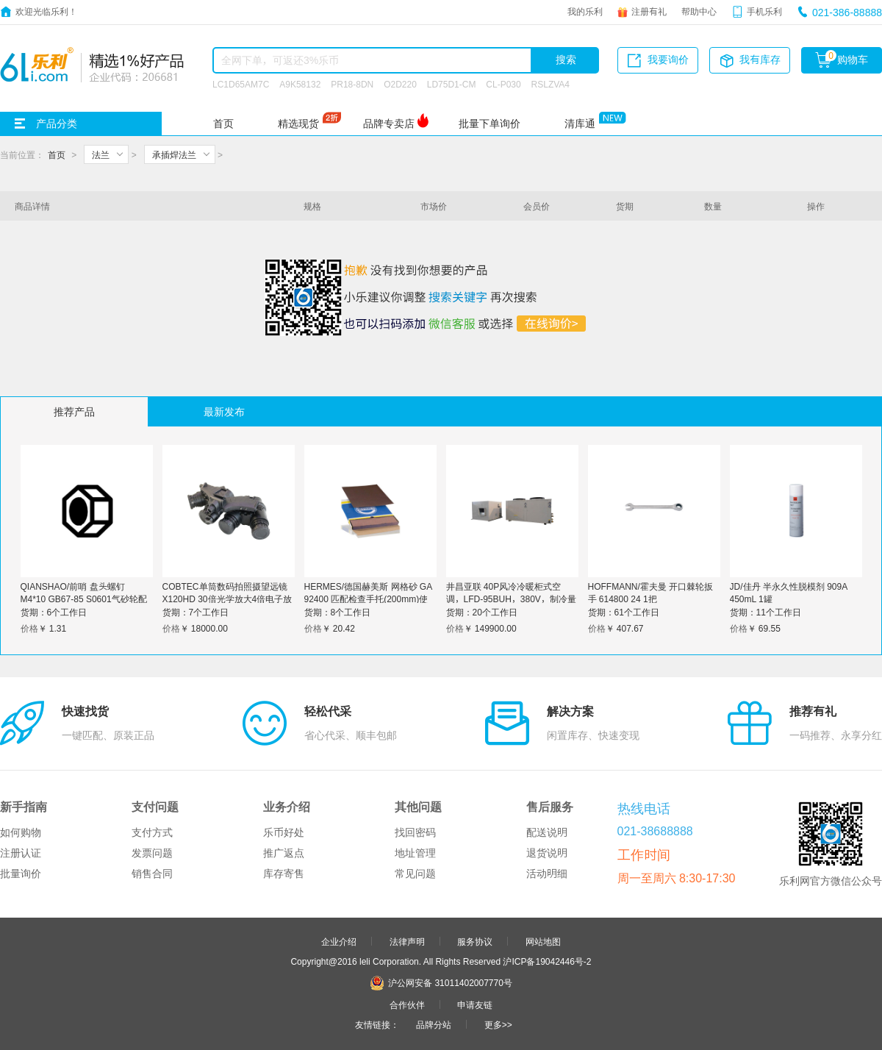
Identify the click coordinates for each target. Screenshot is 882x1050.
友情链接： (377, 1024)
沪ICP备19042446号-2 (547, 961)
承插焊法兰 (174, 154)
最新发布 (224, 412)
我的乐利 (585, 11)
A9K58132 (299, 83)
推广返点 (283, 853)
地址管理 (415, 853)
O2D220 (400, 83)
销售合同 (152, 873)
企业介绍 (338, 941)
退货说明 (546, 853)
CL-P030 (503, 83)
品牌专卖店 (389, 123)
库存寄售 (283, 873)
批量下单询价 (489, 123)
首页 (223, 123)
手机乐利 (764, 11)
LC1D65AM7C (240, 83)
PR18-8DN (352, 83)
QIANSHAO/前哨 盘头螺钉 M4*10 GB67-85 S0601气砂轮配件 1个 (84, 598)
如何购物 (20, 832)
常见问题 (415, 873)
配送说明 (546, 832)
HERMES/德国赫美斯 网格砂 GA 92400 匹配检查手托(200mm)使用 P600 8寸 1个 (368, 598)
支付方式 (152, 832)
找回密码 (415, 832)
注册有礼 (649, 11)
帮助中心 (699, 11)
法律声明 (407, 941)
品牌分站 (433, 1024)
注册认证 (20, 853)
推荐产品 (74, 412)
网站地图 (543, 941)
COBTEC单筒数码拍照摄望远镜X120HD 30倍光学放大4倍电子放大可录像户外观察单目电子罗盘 (227, 598)
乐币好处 (283, 832)
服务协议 (474, 941)
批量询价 (20, 873)
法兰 (101, 154)
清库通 (579, 123)
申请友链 (474, 1004)
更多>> (498, 1024)
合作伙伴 (407, 1004)
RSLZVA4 (550, 83)
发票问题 (152, 853)
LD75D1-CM (451, 83)
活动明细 (546, 873)
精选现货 (298, 123)
